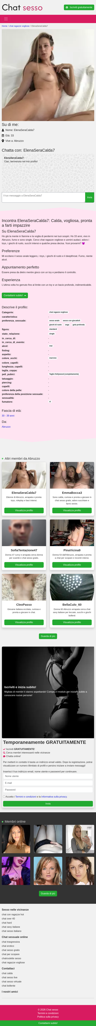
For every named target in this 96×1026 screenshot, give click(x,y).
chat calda (7, 973)
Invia (89, 197)
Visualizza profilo (24, 510)
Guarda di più (48, 636)
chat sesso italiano (11, 931)
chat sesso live (9, 977)
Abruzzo (6, 427)
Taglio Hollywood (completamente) (64, 374)
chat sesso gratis (11, 950)
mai (50, 346)
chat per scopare (10, 954)
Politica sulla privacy (48, 1017)
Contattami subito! (15, 295)
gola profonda (79, 325)
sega (67, 325)
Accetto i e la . (35, 796)
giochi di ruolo (55, 325)
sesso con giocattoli (71, 321)
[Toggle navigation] (6, 19)
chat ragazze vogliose (19, 26)
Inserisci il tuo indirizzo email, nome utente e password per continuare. (48, 774)
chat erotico (8, 946)
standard (53, 329)
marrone (52, 358)
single (52, 334)
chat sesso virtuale (12, 981)
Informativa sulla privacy (54, 796)
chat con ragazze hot (13, 914)
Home (4, 26)
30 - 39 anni (8, 415)
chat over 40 (8, 918)
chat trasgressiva (11, 942)
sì (50, 402)
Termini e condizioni (25, 796)
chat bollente (8, 985)
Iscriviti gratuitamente (79, 7)
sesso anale (54, 321)
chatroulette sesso (11, 958)
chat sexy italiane (11, 927)
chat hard (7, 923)
